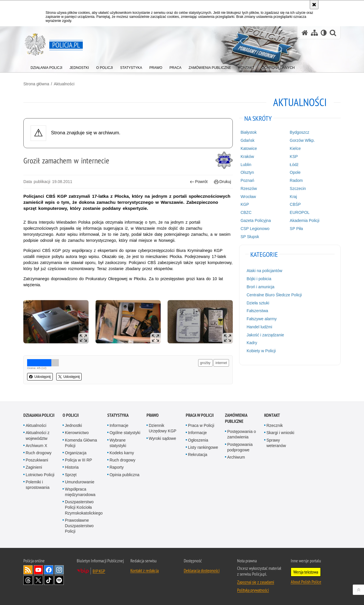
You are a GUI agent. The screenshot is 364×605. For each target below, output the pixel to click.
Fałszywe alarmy (262, 318)
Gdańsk (247, 140)
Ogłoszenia (198, 440)
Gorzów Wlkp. (302, 140)
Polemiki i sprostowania (38, 485)
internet (221, 363)
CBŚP (295, 204)
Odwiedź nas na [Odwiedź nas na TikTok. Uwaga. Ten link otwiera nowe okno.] (48, 580)
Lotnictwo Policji (40, 474)
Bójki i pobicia (259, 278)
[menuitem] (46, 66)
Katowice (249, 148)
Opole (295, 172)
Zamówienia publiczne (236, 418)
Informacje (119, 425)
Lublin (246, 164)
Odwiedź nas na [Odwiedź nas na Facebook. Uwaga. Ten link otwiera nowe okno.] (48, 569)
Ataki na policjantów (264, 270)
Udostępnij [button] (40, 377)
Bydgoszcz (299, 132)
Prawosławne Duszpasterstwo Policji (79, 526)
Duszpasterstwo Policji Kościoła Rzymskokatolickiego (84, 507)
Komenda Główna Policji (81, 443)
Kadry (252, 342)
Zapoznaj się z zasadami (255, 582)
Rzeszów (249, 188)
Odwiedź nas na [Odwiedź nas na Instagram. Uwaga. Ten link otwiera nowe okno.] (59, 569)
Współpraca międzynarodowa (80, 492)
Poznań (247, 180)
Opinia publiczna (125, 474)
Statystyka (118, 415)
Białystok (249, 132)
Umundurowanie (79, 482)
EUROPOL (299, 212)
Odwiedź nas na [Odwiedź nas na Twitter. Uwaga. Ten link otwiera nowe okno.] (38, 580)
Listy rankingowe (203, 447)
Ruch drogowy (39, 453)
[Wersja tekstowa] (324, 32)
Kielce (295, 148)
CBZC (246, 212)
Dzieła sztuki (258, 303)
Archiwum (236, 457)
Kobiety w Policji (261, 350)
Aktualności (64, 84)
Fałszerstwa (257, 310)
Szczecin (298, 188)
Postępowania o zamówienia (241, 434)
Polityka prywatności (253, 590)
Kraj (293, 196)
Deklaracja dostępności (201, 570)
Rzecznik (275, 425)
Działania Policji (39, 415)
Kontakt (272, 415)
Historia (71, 467)
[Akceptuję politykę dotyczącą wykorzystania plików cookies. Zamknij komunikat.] (314, 4)
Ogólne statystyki (125, 432)
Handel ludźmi (259, 327)
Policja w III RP (78, 460)
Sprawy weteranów (276, 443)
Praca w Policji (200, 415)
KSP (294, 156)
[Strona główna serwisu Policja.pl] (305, 32)
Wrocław (248, 196)
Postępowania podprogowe (240, 447)
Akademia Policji (305, 220)
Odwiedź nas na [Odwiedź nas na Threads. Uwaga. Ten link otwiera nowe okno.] (28, 580)
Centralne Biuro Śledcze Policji (274, 295)
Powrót (199, 181)
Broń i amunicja (261, 286)
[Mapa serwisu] (314, 32)
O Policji (71, 415)
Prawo (153, 415)
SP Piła (296, 228)
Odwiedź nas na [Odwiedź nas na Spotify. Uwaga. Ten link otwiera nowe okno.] (59, 580)
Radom (296, 180)
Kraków (247, 156)
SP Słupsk (250, 236)
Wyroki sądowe (162, 438)
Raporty (117, 467)
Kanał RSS (28, 569)
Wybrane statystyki (118, 443)
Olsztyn (247, 172)
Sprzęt (70, 474)
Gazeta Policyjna (256, 220)
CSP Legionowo (255, 228)
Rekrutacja (197, 454)
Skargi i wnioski (280, 432)
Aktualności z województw (37, 435)
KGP (245, 204)
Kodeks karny (122, 453)
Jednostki (73, 425)
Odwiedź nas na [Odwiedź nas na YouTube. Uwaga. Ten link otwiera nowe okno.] (38, 569)
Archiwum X (36, 445)
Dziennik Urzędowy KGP (163, 428)
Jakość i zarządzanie (265, 335)
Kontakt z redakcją (144, 570)
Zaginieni (34, 467)
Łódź (294, 164)
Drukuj (222, 181)
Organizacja (76, 453)
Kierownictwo (77, 432)
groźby (205, 363)
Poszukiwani (37, 460)
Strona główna (36, 84)
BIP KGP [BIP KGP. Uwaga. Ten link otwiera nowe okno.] (99, 571)
